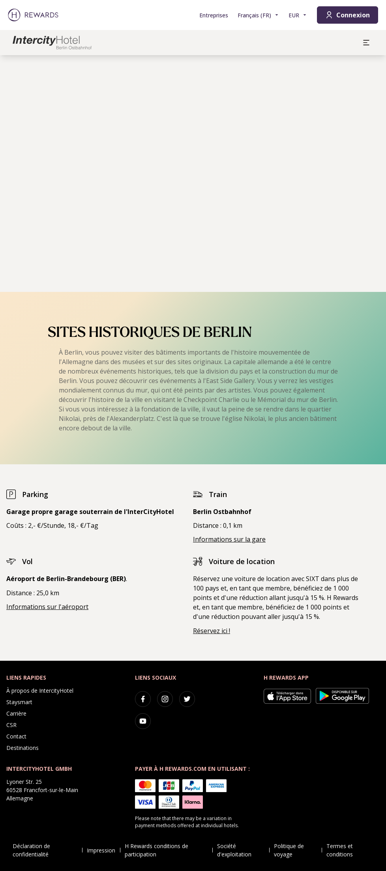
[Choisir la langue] (258, 15)
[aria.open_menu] (366, 43)
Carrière (16, 713)
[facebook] (143, 699)
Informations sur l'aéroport (47, 606)
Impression (103, 850)
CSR (11, 725)
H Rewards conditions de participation (169, 850)
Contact (16, 736)
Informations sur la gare (229, 539)
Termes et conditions (352, 850)
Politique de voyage (298, 850)
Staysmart (19, 702)
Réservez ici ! (211, 630)
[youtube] (143, 721)
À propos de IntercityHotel (39, 690)
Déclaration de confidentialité (47, 850)
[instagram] (165, 699)
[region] (193, 173)
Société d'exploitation (243, 850)
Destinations (22, 747)
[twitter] (187, 699)
